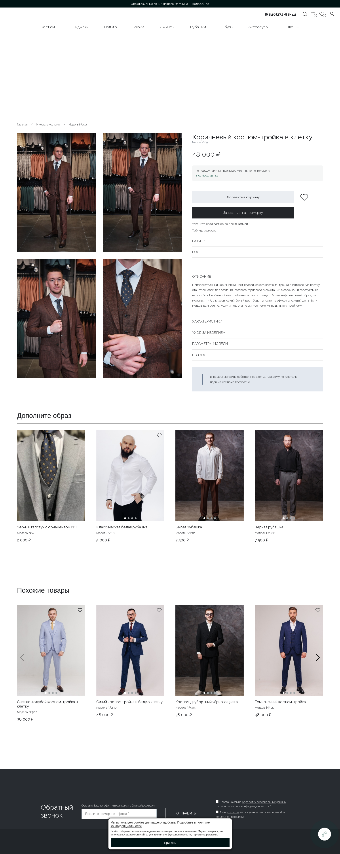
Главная (22, 124)
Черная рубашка (269, 527)
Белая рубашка (188, 527)
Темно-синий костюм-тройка (280, 702)
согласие (233, 812)
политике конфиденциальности (248, 806)
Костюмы (49, 27)
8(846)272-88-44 (280, 14)
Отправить (186, 813)
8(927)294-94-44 (207, 175)
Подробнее (200, 4)
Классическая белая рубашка (122, 527)
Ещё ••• (292, 27)
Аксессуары (259, 27)
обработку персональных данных (264, 802)
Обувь (227, 27)
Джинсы (167, 27)
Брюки (138, 27)
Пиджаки (81, 27)
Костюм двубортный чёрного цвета (206, 702)
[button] (318, 486)
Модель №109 (77, 124)
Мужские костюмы (48, 124)
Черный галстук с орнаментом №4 (47, 527)
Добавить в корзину (243, 197)
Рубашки (198, 27)
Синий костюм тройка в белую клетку (129, 702)
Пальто (110, 27)
